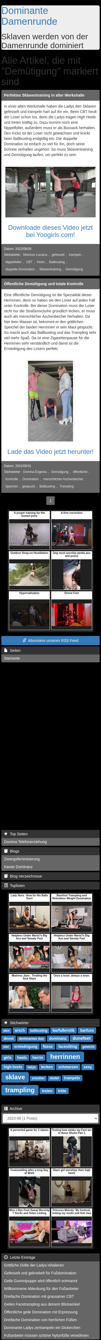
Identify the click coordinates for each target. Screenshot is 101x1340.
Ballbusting (57, 262)
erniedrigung (25, 1046)
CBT (29, 262)
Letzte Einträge (19, 1257)
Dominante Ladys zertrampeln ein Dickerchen (42, 1327)
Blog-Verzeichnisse (23, 876)
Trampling (67, 486)
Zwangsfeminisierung (22, 859)
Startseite (12, 658)
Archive (13, 1108)
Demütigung (74, 269)
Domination (31, 479)
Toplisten (14, 885)
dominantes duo (31, 1039)
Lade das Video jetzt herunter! (51, 451)
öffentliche (80, 472)
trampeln (75, 255)
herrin (37, 1057)
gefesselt (58, 255)
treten (47, 1091)
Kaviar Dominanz (18, 867)
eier (6, 1047)
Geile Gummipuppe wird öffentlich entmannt (40, 1281)
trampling (19, 1090)
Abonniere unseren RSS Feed (51, 640)
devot (8, 1038)
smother (38, 1078)
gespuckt (28, 486)
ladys (31, 1067)
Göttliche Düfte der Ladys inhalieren (34, 1265)
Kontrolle (11, 479)
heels (22, 1057)
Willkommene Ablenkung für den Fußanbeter (41, 1288)
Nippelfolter (13, 262)
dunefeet (82, 1038)
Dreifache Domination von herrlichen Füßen (40, 1320)
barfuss (87, 1030)
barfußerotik (64, 1030)
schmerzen (68, 1067)
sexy (87, 1067)
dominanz (58, 1038)
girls (8, 1057)
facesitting (67, 1046)
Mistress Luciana (35, 255)
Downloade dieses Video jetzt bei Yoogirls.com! (50, 231)
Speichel (11, 486)
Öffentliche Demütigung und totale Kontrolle (43, 284)
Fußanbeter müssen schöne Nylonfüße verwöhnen (46, 1335)
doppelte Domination (20, 269)
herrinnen (65, 1056)
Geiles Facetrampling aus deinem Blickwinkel (42, 1304)
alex (6, 1031)
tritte (62, 1091)
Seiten (12, 650)
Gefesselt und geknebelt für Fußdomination (40, 1273)
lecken (47, 1067)
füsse (48, 1046)
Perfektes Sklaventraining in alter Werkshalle (44, 95)
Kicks (40, 262)
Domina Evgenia (35, 472)
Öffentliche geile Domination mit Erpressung (41, 1312)
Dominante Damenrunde (29, 16)
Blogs (11, 851)
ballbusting (38, 1031)
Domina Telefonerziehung (25, 842)
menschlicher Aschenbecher (63, 479)
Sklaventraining (50, 269)
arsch (20, 1030)
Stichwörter (16, 1023)
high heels (13, 1067)
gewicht (88, 1047)
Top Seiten (16, 834)
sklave (15, 1077)
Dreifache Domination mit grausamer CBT (39, 1296)
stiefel (54, 1078)
